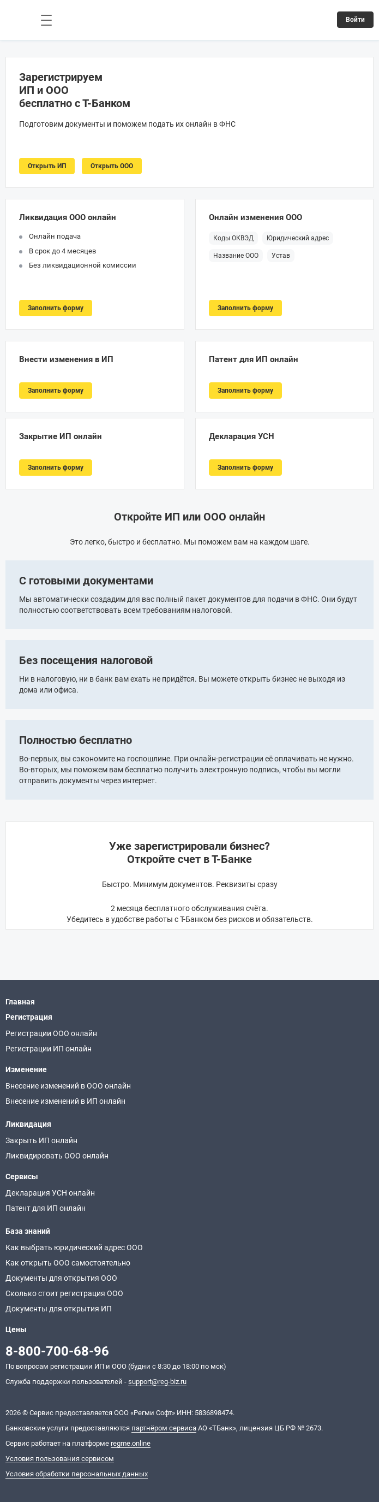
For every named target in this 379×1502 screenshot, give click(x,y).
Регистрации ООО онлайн (51, 1033)
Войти (355, 19)
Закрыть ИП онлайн (41, 1140)
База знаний (27, 1231)
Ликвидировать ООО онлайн (57, 1155)
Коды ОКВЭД (233, 238)
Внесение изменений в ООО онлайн (68, 1085)
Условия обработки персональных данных (76, 1474)
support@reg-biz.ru (157, 1381)
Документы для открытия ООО (61, 1278)
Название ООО (235, 255)
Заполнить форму (55, 308)
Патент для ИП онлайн (45, 1208)
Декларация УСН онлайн (50, 1192)
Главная (20, 1001)
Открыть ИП (47, 166)
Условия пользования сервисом (59, 1458)
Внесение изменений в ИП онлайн (65, 1101)
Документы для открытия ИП (58, 1308)
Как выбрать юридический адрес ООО (74, 1247)
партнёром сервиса (163, 1428)
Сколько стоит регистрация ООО (64, 1293)
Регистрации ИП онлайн (48, 1048)
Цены (16, 1329)
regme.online (131, 1443)
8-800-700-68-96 (57, 1351)
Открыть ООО (112, 166)
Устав (281, 255)
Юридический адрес (298, 238)
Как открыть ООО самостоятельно (67, 1262)
